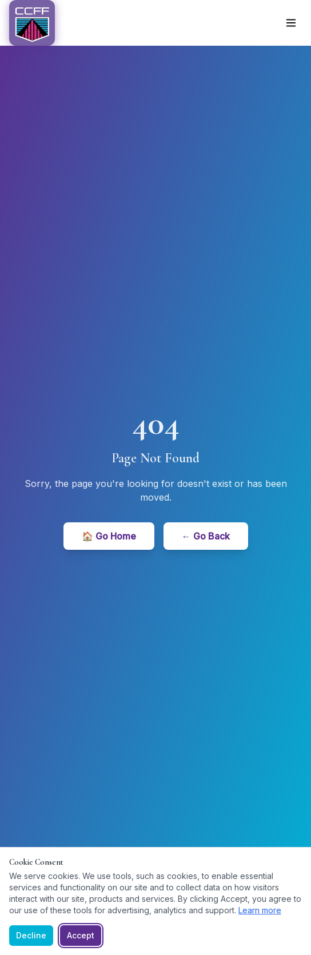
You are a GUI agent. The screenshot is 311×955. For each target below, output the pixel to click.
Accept (80, 935)
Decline (31, 935)
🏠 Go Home (109, 536)
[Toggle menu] (291, 23)
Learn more (259, 910)
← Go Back (206, 536)
